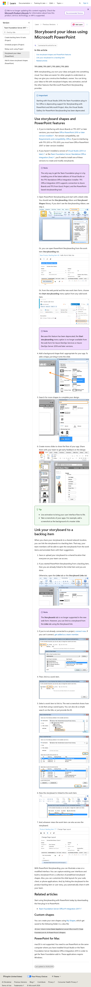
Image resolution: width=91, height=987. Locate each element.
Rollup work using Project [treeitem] (14, 49)
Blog (31, 982)
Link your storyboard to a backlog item (50, 57)
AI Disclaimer (6, 982)
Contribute (41, 982)
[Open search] (79, 3)
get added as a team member (66, 634)
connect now (80, 631)
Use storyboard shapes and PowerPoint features (53, 54)
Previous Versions (49, 24)
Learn (37, 24)
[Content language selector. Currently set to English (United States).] (13, 976)
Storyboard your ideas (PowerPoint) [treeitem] (13, 54)
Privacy (50, 982)
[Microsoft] (4, 3)
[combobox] (16, 28)
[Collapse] (29, 23)
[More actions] (87, 24)
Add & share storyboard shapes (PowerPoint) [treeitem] (16, 61)
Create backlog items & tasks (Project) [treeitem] (15, 38)
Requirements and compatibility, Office (55, 139)
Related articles (41, 61)
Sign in (85, 3)
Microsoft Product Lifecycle (17, 13)
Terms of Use (6, 985)
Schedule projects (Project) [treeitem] (14, 44)
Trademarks (18, 985)
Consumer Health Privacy (67, 982)
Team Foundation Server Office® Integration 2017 (59, 908)
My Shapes (70, 920)
